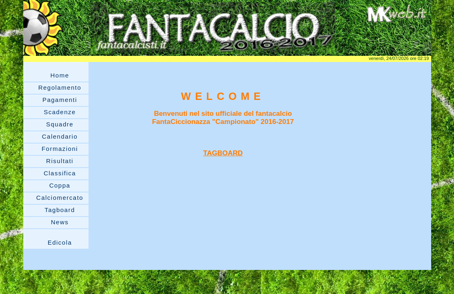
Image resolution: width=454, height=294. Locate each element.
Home (59, 75)
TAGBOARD (223, 153)
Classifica (60, 173)
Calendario (60, 136)
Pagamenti (59, 99)
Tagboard (59, 209)
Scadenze (60, 111)
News (60, 222)
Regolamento (60, 87)
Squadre (59, 124)
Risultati (59, 160)
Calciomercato (59, 197)
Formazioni (60, 148)
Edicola (60, 242)
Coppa (60, 185)
